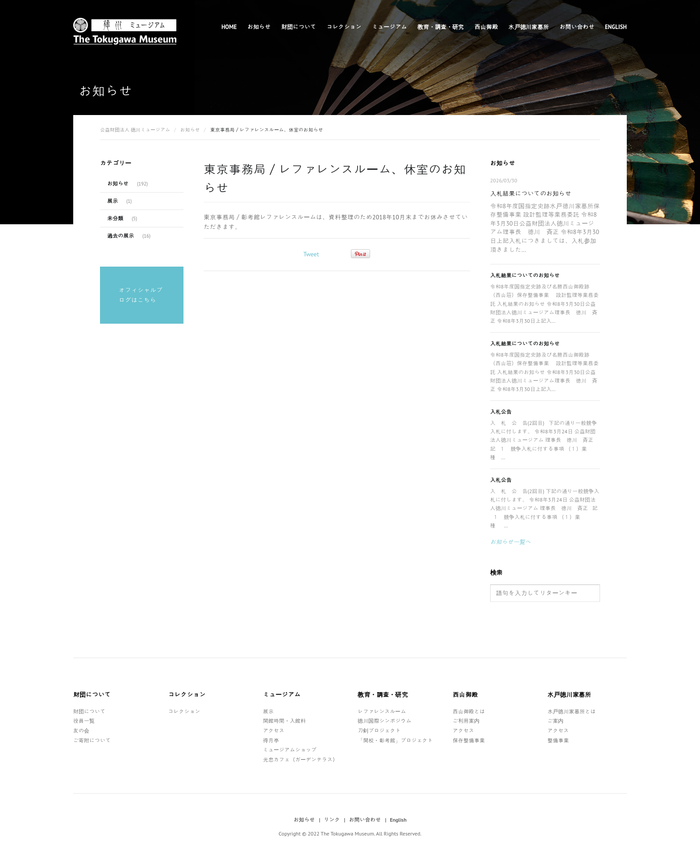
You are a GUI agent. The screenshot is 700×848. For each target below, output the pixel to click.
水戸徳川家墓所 (528, 27)
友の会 (81, 730)
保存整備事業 (469, 740)
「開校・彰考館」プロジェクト (395, 740)
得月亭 (271, 740)
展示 (112, 201)
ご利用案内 (466, 720)
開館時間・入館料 (284, 720)
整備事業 (558, 740)
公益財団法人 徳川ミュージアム (135, 130)
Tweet (311, 254)
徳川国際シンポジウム (384, 720)
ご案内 (555, 720)
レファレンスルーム (382, 711)
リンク (332, 819)
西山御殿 (486, 27)
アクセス (273, 730)
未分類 (115, 218)
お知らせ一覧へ (510, 542)
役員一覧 (84, 720)
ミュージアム (389, 27)
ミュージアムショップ (290, 749)
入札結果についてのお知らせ (530, 193)
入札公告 (501, 411)
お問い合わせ (576, 27)
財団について (298, 27)
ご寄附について (92, 740)
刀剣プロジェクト (379, 730)
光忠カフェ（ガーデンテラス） (300, 759)
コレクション (344, 27)
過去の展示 (120, 235)
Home (229, 27)
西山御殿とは (469, 711)
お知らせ (259, 27)
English (616, 27)
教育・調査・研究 (440, 27)
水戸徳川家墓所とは (571, 711)
